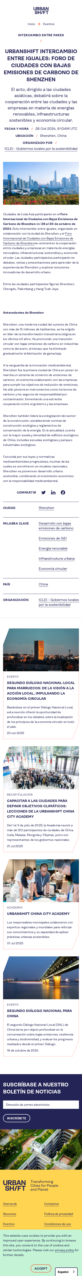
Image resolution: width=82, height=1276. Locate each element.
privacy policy (64, 1250)
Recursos (9, 1214)
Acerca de (10, 1203)
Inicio (31, 24)
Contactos (51, 1203)
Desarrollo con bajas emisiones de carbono (56, 525)
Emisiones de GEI (53, 538)
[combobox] (66, 1271)
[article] (41, 683)
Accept (41, 1268)
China (43, 584)
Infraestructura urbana (57, 558)
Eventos (48, 24)
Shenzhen (46, 508)
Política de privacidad (58, 1214)
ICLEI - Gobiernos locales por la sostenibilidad (41, 149)
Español (63, 1272)
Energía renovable (53, 548)
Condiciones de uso (57, 1224)
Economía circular (53, 569)
